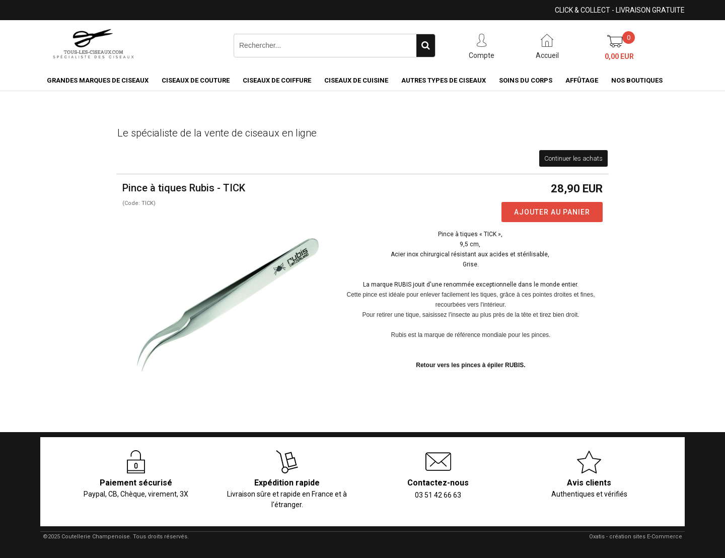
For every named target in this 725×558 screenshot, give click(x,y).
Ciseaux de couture (196, 80)
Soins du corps (525, 80)
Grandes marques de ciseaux (98, 80)
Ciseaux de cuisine (356, 80)
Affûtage (581, 80)
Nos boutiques (637, 80)
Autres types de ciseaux (443, 80)
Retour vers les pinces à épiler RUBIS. (470, 365)
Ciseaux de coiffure (277, 80)
